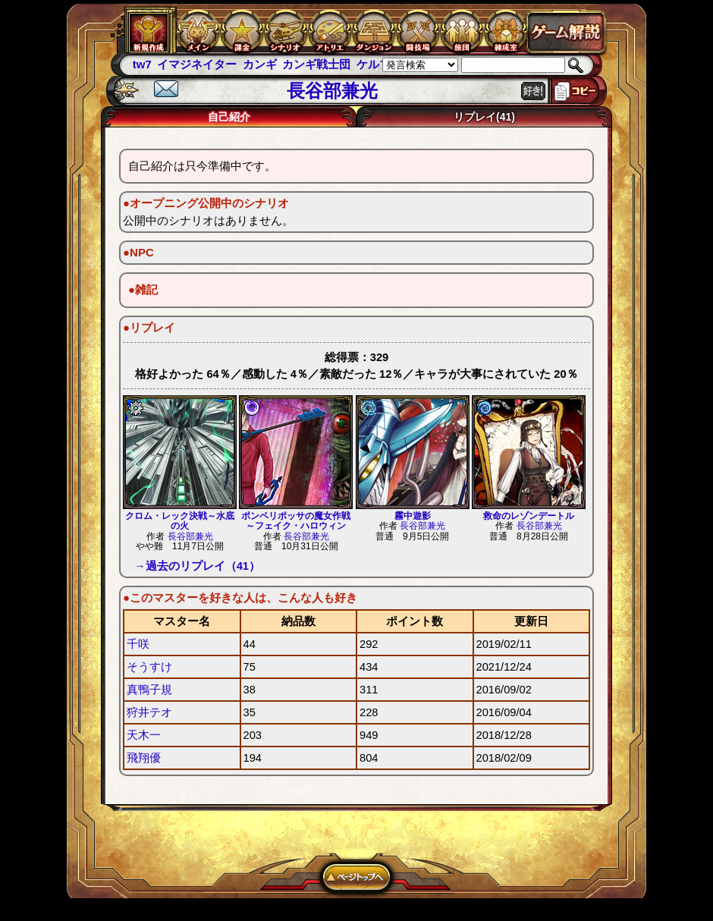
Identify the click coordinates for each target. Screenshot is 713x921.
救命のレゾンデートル (528, 516)
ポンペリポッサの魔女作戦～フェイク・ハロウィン (295, 521)
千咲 (138, 644)
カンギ (260, 64)
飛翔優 (144, 758)
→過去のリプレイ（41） (197, 566)
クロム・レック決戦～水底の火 (179, 521)
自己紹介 (229, 117)
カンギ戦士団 (316, 64)
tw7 (142, 64)
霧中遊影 (412, 516)
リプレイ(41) (484, 117)
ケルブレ (379, 64)
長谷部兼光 (190, 536)
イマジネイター (197, 64)
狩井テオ (149, 712)
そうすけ (149, 667)
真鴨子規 (149, 690)
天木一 (144, 735)
